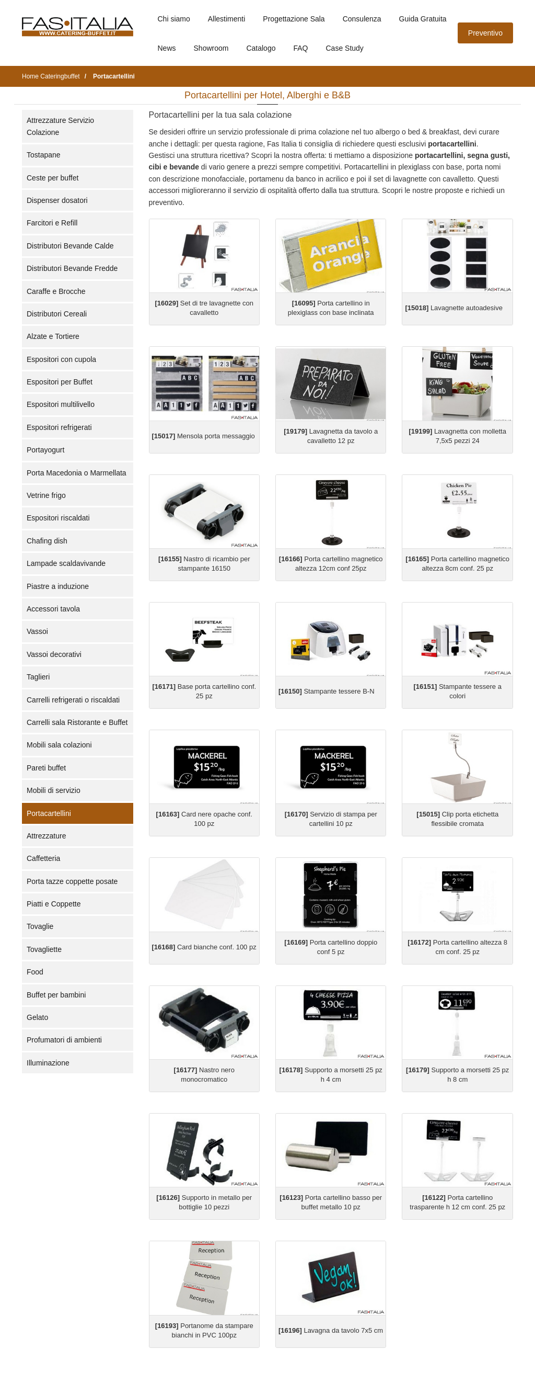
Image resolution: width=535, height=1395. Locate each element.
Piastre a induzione (58, 586)
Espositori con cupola (61, 359)
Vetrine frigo (46, 495)
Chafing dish (47, 541)
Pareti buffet (46, 768)
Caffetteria (43, 858)
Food (35, 972)
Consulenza (362, 19)
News (167, 48)
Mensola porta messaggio (203, 436)
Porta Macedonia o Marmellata (76, 473)
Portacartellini (49, 813)
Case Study (345, 48)
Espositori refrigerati (59, 427)
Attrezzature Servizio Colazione (60, 126)
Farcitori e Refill (52, 223)
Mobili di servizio (53, 790)
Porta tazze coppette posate (72, 881)
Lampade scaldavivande (66, 563)
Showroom (211, 48)
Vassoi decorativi (54, 654)
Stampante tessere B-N (326, 691)
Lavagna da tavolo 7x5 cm (330, 1330)
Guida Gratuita (423, 19)
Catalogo (260, 48)
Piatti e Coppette (54, 904)
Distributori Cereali (57, 314)
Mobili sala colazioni (59, 745)
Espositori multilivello (61, 404)
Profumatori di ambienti (64, 1040)
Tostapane (44, 155)
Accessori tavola (53, 609)
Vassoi (37, 631)
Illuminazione (48, 1063)
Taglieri (38, 677)
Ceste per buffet (52, 178)
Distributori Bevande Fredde (72, 268)
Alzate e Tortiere (53, 336)
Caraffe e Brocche (56, 291)
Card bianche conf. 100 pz (204, 947)
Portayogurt (45, 450)
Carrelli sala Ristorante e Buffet (77, 722)
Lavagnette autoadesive (453, 308)
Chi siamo (174, 19)
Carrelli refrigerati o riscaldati (73, 700)
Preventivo (485, 33)
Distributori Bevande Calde (70, 246)
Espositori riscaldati (58, 518)
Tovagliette (44, 949)
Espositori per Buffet (59, 382)
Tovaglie (40, 926)
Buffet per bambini (56, 995)
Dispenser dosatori (57, 200)
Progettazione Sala (293, 19)
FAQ (300, 48)
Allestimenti (227, 19)
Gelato (37, 1017)
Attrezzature (46, 836)
